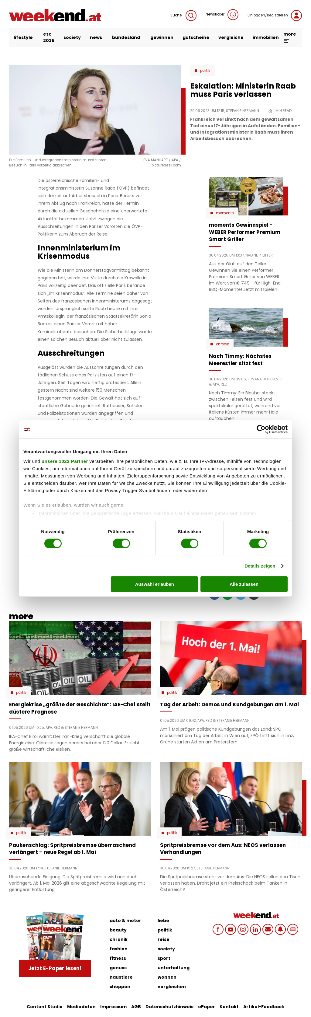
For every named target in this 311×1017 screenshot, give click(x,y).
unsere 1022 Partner (65, 460)
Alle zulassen (244, 584)
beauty (118, 930)
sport (164, 958)
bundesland (126, 37)
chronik (119, 939)
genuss (118, 968)
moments (225, 213)
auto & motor (125, 920)
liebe (163, 920)
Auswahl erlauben (154, 584)
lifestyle (23, 37)
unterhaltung (174, 968)
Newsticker (222, 14)
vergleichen (172, 987)
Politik (205, 70)
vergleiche (231, 37)
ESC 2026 (48, 37)
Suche (183, 15)
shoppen (120, 987)
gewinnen (161, 37)
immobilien (266, 37)
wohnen (167, 977)
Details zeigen (259, 565)
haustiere (121, 977)
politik (165, 930)
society (72, 37)
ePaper (206, 1007)
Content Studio (45, 1007)
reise (163, 939)
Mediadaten (81, 1007)
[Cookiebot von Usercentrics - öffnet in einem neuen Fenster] (261, 429)
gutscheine (196, 37)
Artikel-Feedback (263, 1007)
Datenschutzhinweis (169, 1007)
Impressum (113, 1007)
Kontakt (229, 1007)
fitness (118, 958)
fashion (119, 949)
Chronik (222, 344)
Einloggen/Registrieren (275, 15)
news (96, 37)
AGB (136, 1007)
